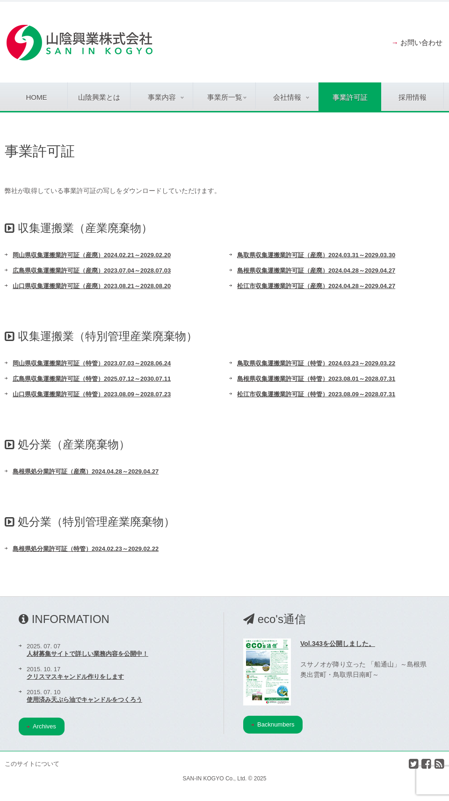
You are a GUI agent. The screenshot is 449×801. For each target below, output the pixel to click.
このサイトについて (32, 763)
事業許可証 (350, 97)
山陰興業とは (99, 97)
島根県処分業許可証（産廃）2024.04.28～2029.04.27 (86, 471)
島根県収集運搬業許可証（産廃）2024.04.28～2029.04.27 (316, 270)
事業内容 (166, 97)
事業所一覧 (227, 97)
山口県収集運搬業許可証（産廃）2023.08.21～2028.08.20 (92, 285)
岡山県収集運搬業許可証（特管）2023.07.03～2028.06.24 (92, 363)
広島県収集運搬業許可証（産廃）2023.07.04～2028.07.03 (92, 270)
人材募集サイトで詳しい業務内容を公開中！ (87, 653)
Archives (41, 726)
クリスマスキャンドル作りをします (75, 676)
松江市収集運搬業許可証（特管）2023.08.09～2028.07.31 (316, 394)
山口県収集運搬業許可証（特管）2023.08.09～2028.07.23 (92, 394)
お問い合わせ (421, 42)
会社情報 (291, 97)
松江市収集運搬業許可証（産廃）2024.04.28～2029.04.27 (316, 285)
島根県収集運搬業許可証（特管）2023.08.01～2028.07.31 (316, 378)
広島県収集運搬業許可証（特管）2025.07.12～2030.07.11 (92, 378)
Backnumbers (272, 724)
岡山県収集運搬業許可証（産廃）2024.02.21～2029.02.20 (92, 255)
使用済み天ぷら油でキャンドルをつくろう (84, 699)
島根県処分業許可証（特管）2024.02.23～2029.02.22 (86, 548)
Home (36, 97)
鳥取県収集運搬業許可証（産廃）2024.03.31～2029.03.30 (316, 255)
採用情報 (412, 97)
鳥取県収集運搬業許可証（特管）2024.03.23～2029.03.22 (316, 363)
